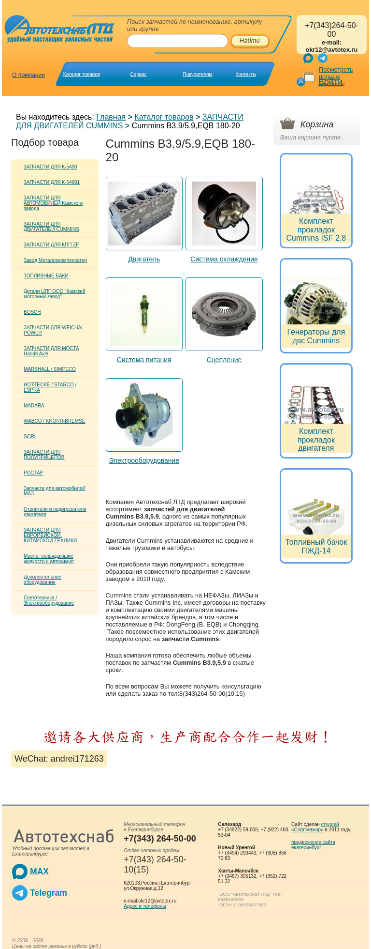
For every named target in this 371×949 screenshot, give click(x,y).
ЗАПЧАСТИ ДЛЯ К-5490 (50, 166)
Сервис (138, 74)
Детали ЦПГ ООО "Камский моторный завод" (54, 294)
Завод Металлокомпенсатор (55, 260)
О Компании (28, 75)
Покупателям (198, 74)
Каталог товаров (81, 74)
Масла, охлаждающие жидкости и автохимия (49, 558)
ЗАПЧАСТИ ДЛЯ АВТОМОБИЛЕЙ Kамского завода (53, 203)
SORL (30, 436)
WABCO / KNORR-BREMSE (54, 421)
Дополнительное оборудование (42, 579)
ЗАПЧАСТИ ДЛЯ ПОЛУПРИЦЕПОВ (44, 454)
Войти (330, 82)
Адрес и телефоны (145, 906)
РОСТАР (33, 472)
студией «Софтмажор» (315, 827)
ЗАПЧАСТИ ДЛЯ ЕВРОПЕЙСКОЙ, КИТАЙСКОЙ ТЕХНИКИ (50, 535)
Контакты (245, 74)
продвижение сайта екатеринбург (313, 845)
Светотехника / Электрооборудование (49, 600)
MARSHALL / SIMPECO (50, 369)
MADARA (34, 405)
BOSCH (32, 312)
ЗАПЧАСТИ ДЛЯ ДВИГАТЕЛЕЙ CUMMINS (51, 226)
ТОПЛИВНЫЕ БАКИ (46, 275)
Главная (111, 117)
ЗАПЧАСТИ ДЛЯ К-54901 (52, 182)
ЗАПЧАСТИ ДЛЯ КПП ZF (51, 244)
